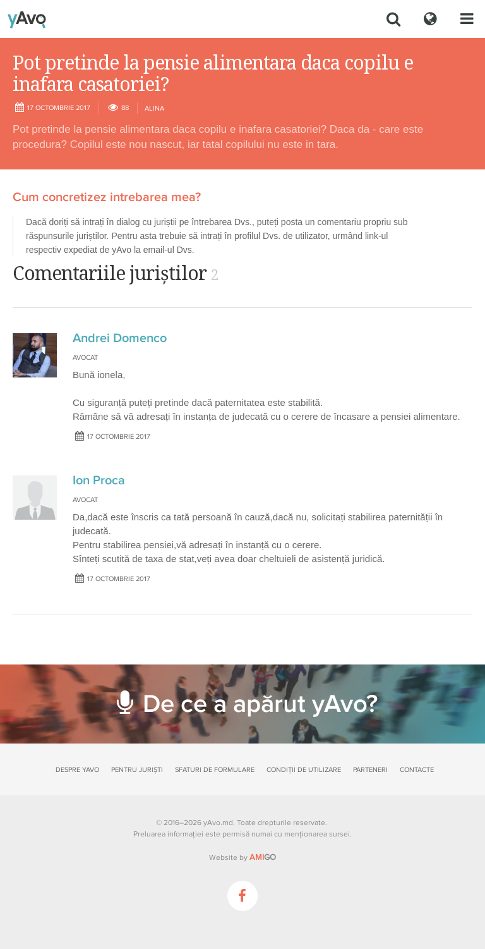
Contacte (417, 770)
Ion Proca (99, 480)
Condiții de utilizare (303, 770)
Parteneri (370, 770)
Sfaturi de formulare (214, 770)
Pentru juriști (137, 770)
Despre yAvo (77, 770)
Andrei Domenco (120, 338)
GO (262, 857)
